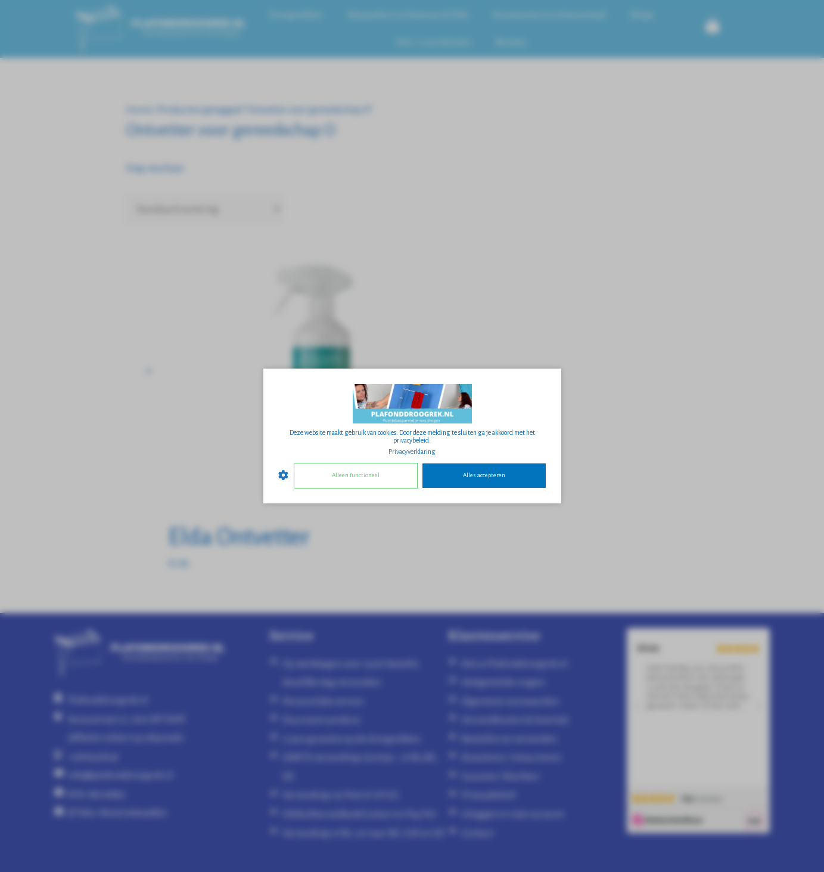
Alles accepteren (484, 475)
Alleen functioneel (356, 475)
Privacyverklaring (412, 451)
